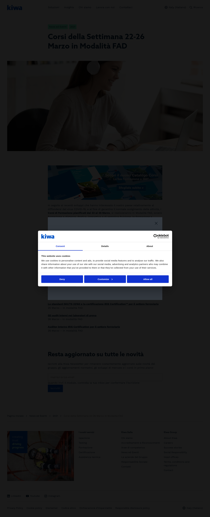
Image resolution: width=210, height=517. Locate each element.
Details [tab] (105, 246)
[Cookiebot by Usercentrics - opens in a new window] (156, 236)
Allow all (147, 279)
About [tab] (150, 246)
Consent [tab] (60, 246)
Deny (62, 279)
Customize (105, 279)
